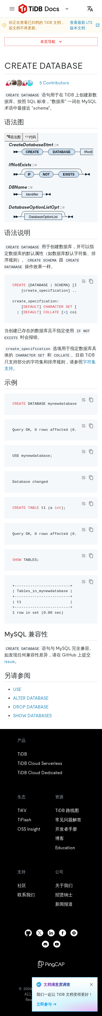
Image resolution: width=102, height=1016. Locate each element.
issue (9, 661)
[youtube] (57, 944)
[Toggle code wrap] (83, 281)
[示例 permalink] (21, 382)
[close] (91, 984)
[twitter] (39, 932)
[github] (28, 932)
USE (17, 689)
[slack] (74, 932)
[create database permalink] (87, 65)
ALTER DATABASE (30, 698)
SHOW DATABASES (32, 715)
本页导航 (51, 41)
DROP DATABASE (30, 707)
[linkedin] (51, 932)
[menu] (12, 8)
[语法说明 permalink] (35, 232)
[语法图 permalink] (28, 122)
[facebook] (62, 932)
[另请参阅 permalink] (35, 675)
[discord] (45, 944)
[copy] (91, 281)
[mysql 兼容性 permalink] (52, 634)
